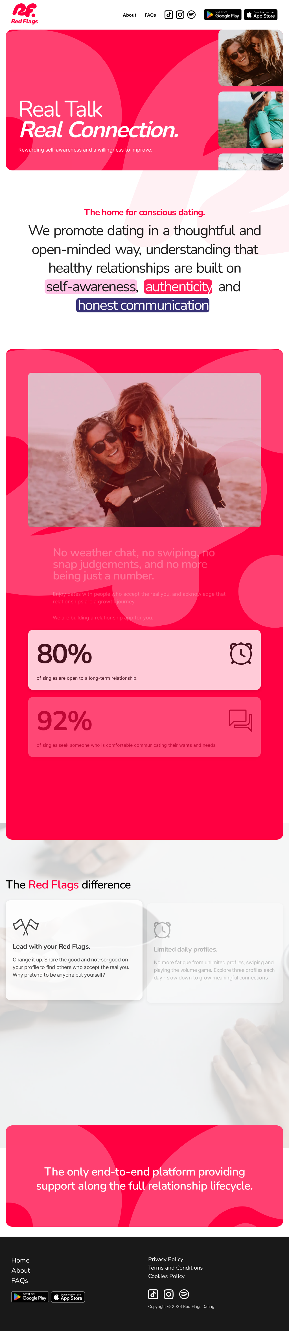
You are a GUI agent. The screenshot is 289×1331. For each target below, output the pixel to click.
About (129, 15)
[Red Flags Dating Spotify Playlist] (191, 14)
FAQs (150, 15)
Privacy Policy (165, 1259)
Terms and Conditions (175, 1268)
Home (20, 1260)
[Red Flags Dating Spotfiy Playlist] (184, 1297)
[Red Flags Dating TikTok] (169, 14)
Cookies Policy (166, 1276)
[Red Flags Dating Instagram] (180, 14)
